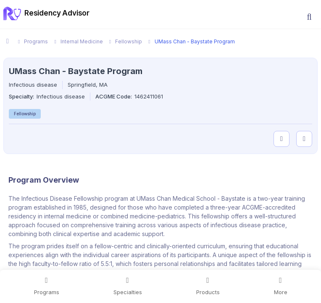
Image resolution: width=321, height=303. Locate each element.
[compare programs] (304, 139)
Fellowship (25, 113)
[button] (309, 16)
